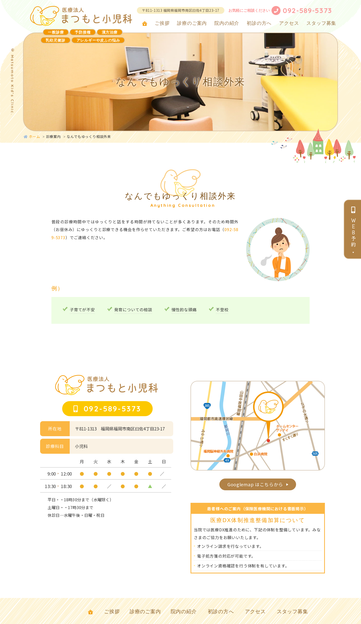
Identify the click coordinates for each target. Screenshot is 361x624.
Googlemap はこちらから (256, 486)
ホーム (32, 136)
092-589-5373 (307, 10)
